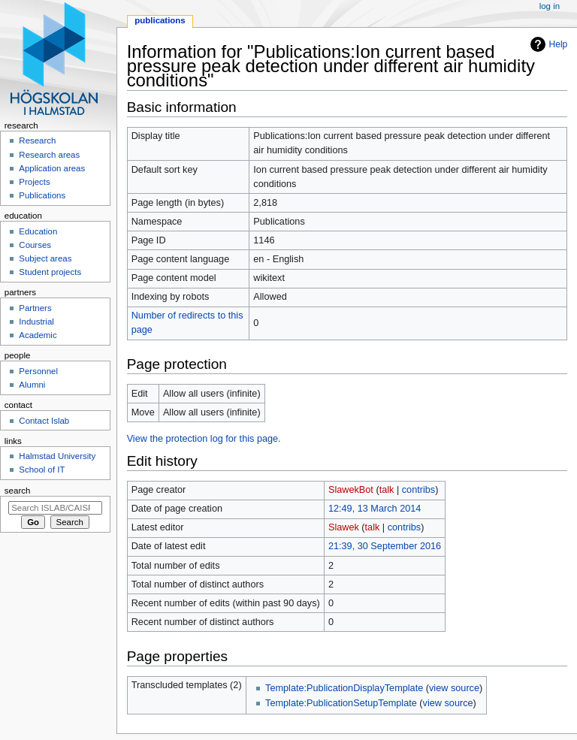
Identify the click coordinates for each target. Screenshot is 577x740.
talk (386, 490)
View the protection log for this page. (204, 438)
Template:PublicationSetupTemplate (341, 703)
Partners (35, 308)
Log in (549, 6)
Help (558, 44)
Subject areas (45, 258)
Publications (159, 20)
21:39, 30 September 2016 (384, 546)
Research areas (49, 154)
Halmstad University (57, 456)
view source (454, 688)
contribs (418, 490)
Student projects (50, 271)
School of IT (42, 469)
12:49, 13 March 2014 (374, 508)
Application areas (52, 168)
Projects (34, 181)
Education (38, 231)
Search (18, 490)
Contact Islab (44, 420)
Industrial (36, 321)
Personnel (38, 371)
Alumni (32, 384)
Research (37, 140)
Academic (37, 335)
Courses (35, 244)
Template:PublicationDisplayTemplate (344, 688)
